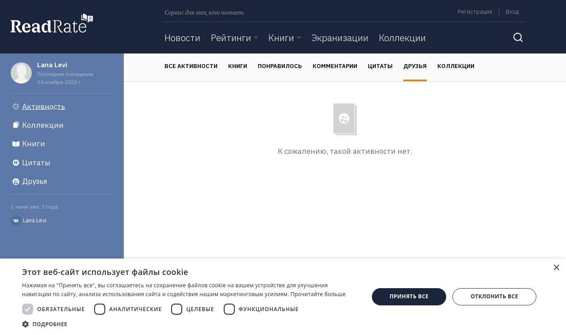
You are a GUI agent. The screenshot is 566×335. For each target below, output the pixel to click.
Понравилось (280, 66)
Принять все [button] (409, 296)
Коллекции (402, 37)
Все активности (191, 66)
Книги (281, 37)
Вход (512, 11)
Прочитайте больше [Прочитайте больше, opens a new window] (318, 294)
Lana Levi (52, 65)
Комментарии (335, 66)
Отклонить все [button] (494, 296)
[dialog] (283, 297)
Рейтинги (231, 37)
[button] (190, 324)
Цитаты (380, 66)
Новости (182, 37)
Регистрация (475, 11)
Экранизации (339, 37)
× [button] (556, 268)
